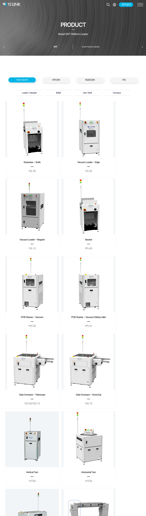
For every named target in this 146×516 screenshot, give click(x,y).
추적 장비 (56, 80)
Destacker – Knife (27, 158)
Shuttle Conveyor (72, 368)
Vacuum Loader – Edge (72, 158)
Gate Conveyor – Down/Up (72, 298)
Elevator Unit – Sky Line (118, 368)
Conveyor (117, 93)
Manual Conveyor (72, 437)
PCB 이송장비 (22, 80)
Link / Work (87, 93)
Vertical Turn (118, 298)
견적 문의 (126, 4)
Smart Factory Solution (91, 47)
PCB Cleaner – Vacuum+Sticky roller (118, 228)
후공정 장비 (90, 80)
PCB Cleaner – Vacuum (72, 228)
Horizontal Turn (27, 368)
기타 (124, 80)
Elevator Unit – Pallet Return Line (27, 437)
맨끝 (78, 458)
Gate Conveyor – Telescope (27, 298)
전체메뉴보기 (114, 4)
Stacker (27, 228)
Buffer (58, 93)
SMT (55, 47)
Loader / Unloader (29, 93)
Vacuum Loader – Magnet (118, 158)
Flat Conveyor (118, 437)
